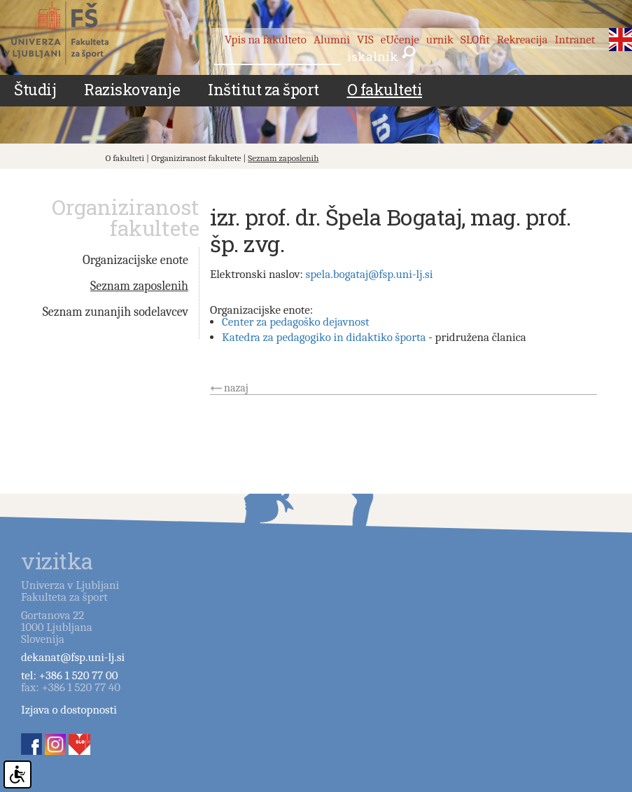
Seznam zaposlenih (283, 158)
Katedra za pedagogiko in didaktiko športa (324, 337)
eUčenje (400, 39)
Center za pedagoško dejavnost (295, 321)
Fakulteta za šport (71, 32)
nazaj (236, 388)
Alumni (332, 39)
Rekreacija (522, 39)
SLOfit (475, 39)
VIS (365, 39)
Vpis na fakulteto (266, 39)
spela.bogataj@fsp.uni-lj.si (369, 274)
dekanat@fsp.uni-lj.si (73, 657)
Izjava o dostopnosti (69, 710)
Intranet (574, 39)
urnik (440, 39)
